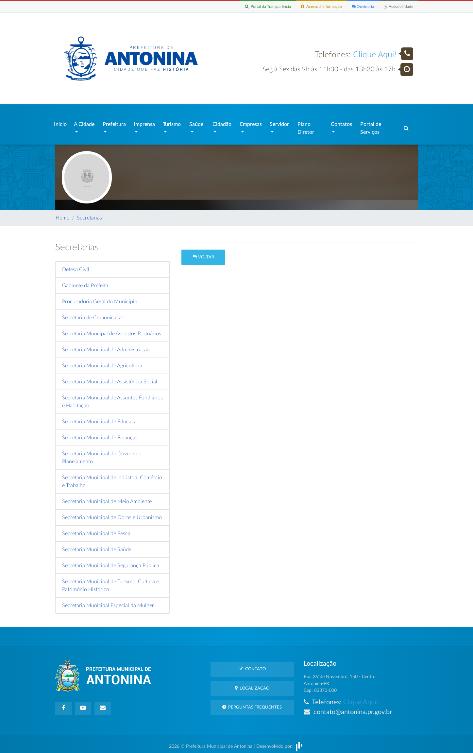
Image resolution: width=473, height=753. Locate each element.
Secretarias (89, 214)
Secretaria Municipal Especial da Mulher (108, 602)
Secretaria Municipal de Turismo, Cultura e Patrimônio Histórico (110, 582)
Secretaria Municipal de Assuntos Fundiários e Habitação (112, 398)
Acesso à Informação (317, 7)
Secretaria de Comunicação (93, 314)
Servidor (279, 122)
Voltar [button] (203, 253)
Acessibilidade (397, 7)
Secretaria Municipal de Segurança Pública (110, 562)
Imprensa (144, 122)
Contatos (341, 122)
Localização (252, 684)
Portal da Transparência (260, 7)
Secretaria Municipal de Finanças (100, 434)
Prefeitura (114, 122)
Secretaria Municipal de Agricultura (102, 362)
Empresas (251, 122)
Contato (252, 665)
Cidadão (221, 122)
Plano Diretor (305, 126)
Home (62, 214)
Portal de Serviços (370, 126)
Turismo (172, 122)
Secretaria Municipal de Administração (106, 346)
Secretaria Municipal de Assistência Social (109, 378)
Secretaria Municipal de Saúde (96, 546)
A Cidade (84, 122)
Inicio (60, 122)
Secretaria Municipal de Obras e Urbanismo (112, 514)
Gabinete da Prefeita (85, 282)
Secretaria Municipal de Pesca (96, 530)
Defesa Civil (75, 266)
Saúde (196, 122)
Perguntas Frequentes (252, 703)
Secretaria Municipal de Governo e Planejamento (101, 454)
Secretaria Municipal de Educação (101, 418)
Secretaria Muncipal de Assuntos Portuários (111, 330)
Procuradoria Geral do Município (99, 298)
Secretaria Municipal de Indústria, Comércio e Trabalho (112, 478)
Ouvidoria (360, 7)
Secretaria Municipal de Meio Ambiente (107, 498)
